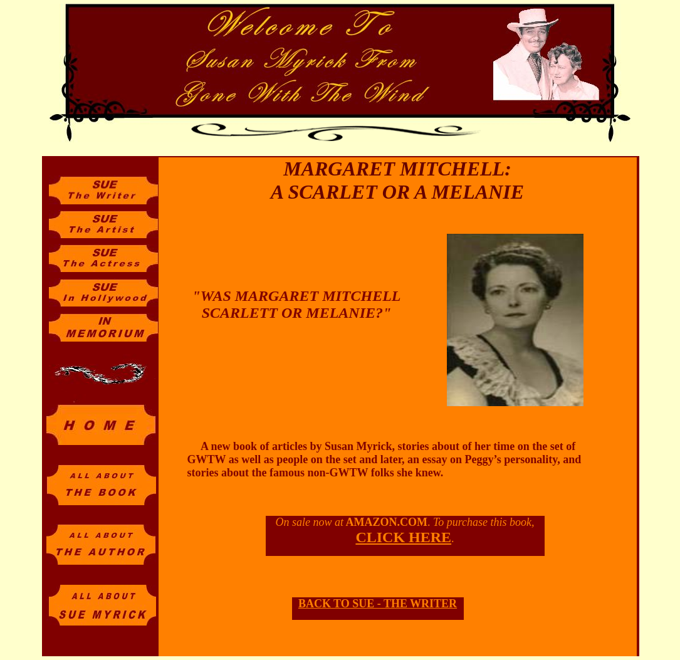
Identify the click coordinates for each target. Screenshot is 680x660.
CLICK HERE (403, 537)
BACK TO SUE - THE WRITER (377, 603)
